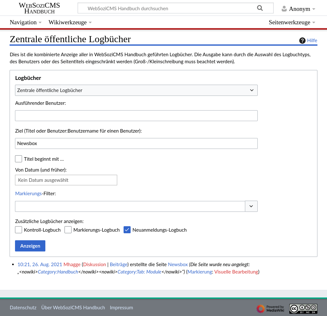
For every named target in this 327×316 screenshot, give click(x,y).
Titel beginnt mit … (44, 159)
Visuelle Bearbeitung (236, 271)
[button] (251, 206)
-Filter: (35, 193)
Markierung (199, 271)
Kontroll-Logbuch (42, 230)
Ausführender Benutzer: (40, 103)
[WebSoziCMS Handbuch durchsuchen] (175, 8)
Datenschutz (23, 307)
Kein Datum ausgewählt (43, 180)
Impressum (121, 307)
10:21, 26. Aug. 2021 (40, 264)
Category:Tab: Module (139, 271)
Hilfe (307, 40)
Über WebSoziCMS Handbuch (73, 307)
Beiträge (118, 264)
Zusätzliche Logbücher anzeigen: (49, 221)
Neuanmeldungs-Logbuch (160, 230)
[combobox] (136, 90)
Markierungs (28, 193)
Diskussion (94, 264)
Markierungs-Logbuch (96, 230)
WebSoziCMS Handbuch (39, 8)
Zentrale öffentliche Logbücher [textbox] (49, 90)
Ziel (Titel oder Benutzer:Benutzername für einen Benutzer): (78, 131)
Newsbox (178, 264)
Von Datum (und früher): (40, 170)
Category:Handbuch (58, 271)
